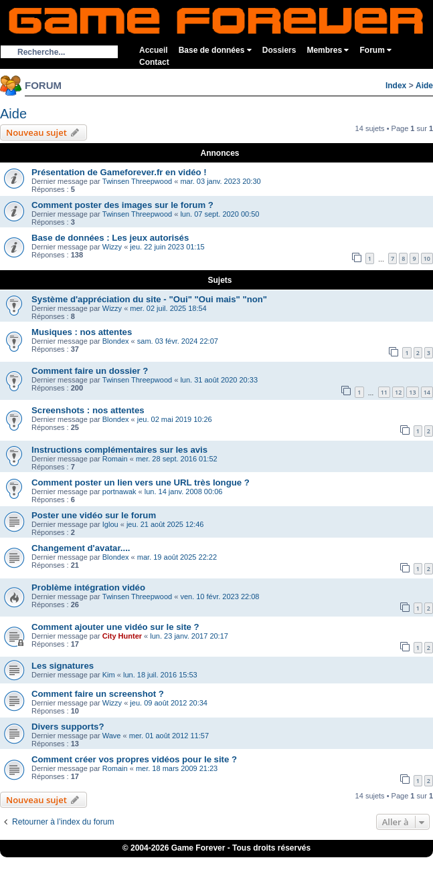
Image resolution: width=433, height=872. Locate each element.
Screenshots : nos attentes (88, 410)
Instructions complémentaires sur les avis (119, 450)
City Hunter (122, 636)
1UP (186, 861)
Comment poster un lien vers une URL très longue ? (140, 482)
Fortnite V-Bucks (289, 861)
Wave (111, 736)
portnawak (119, 491)
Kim (108, 675)
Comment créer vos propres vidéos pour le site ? (134, 759)
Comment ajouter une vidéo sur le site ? (115, 627)
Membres (328, 50)
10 (427, 258)
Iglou (110, 524)
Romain (115, 459)
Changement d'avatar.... (81, 548)
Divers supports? (67, 727)
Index (395, 85)
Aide (424, 85)
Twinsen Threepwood (137, 181)
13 (412, 392)
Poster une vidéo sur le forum (93, 515)
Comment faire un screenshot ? (97, 694)
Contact (154, 62)
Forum (375, 50)
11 (384, 392)
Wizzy (112, 247)
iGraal (209, 861)
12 (398, 392)
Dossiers (279, 50)
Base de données (215, 50)
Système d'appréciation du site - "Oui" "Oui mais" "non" (149, 299)
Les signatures (62, 666)
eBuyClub (241, 861)
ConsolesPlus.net (145, 861)
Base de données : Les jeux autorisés (110, 238)
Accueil (153, 50)
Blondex (115, 341)
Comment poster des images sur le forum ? (122, 205)
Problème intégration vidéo (88, 587)
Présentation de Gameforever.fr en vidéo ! (119, 172)
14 (427, 392)
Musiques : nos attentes (81, 332)
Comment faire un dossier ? (89, 371)
